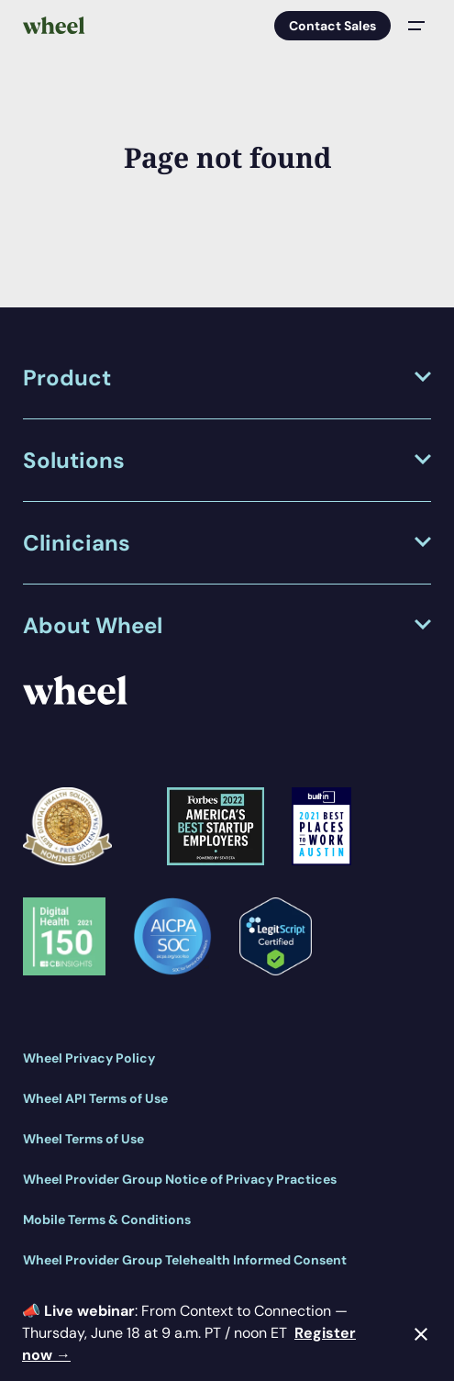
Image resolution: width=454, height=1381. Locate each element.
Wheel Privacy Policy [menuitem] (89, 1058)
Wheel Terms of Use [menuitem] (83, 1138)
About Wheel (92, 625)
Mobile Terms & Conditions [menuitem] (107, 1219)
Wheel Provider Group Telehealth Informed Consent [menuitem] (185, 1260)
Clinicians (76, 543)
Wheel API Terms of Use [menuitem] (95, 1098)
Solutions (74, 460)
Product (67, 377)
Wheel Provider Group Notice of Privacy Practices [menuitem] (180, 1179)
